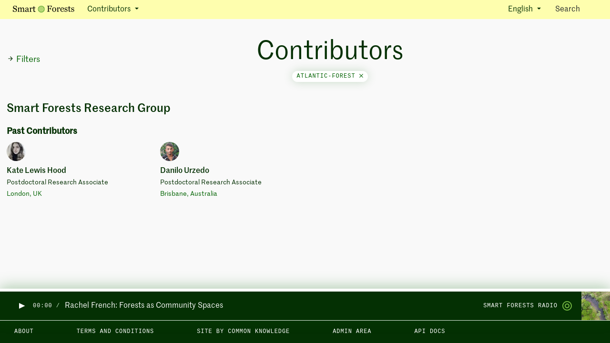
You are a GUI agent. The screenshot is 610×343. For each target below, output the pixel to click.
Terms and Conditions (115, 331)
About (24, 331)
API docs (429, 331)
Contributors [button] (109, 9)
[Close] (361, 76)
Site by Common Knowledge (243, 331)
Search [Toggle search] (576, 8)
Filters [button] (23, 59)
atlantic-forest (330, 76)
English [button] (521, 9)
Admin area (352, 331)
